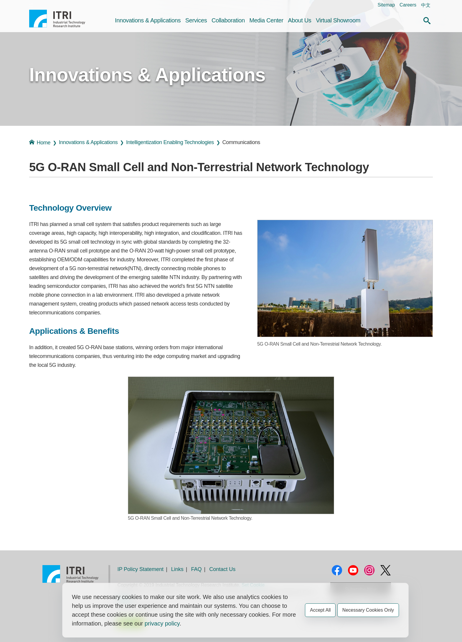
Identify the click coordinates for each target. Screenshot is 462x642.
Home (39, 142)
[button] (427, 20)
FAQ (196, 569)
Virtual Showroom (338, 20)
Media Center (266, 20)
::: (31, 4)
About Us (299, 20)
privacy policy (162, 623)
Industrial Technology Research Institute (57, 18)
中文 (425, 5)
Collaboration (228, 20)
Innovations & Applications (148, 20)
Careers (408, 4)
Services (196, 20)
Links (177, 569)
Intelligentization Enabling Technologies (170, 142)
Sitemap (386, 4)
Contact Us (222, 569)
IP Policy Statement (140, 569)
